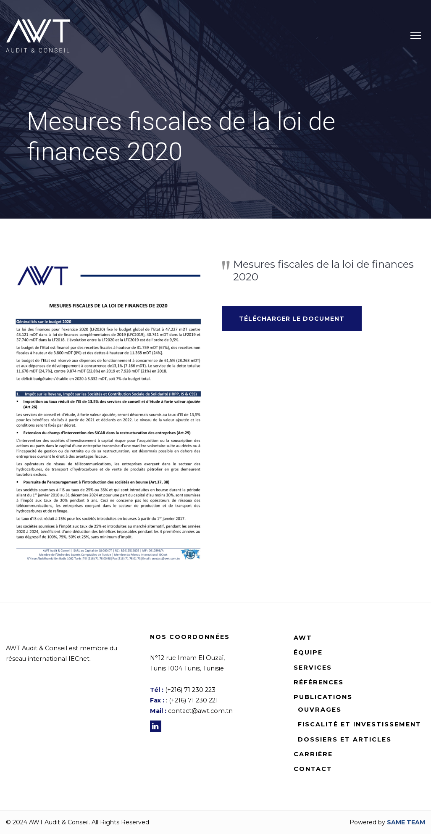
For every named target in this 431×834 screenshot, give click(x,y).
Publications (323, 697)
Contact (313, 769)
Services (313, 667)
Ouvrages (320, 709)
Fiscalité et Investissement (359, 724)
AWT (303, 637)
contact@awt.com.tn (200, 711)
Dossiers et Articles (345, 739)
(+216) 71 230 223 (190, 690)
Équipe (308, 652)
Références (319, 682)
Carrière (313, 754)
